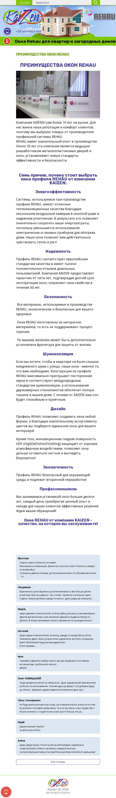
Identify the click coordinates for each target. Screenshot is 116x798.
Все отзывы (58, 761)
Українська (42, 2)
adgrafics (65, 792)
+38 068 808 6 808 (28, 31)
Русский (24, 2)
